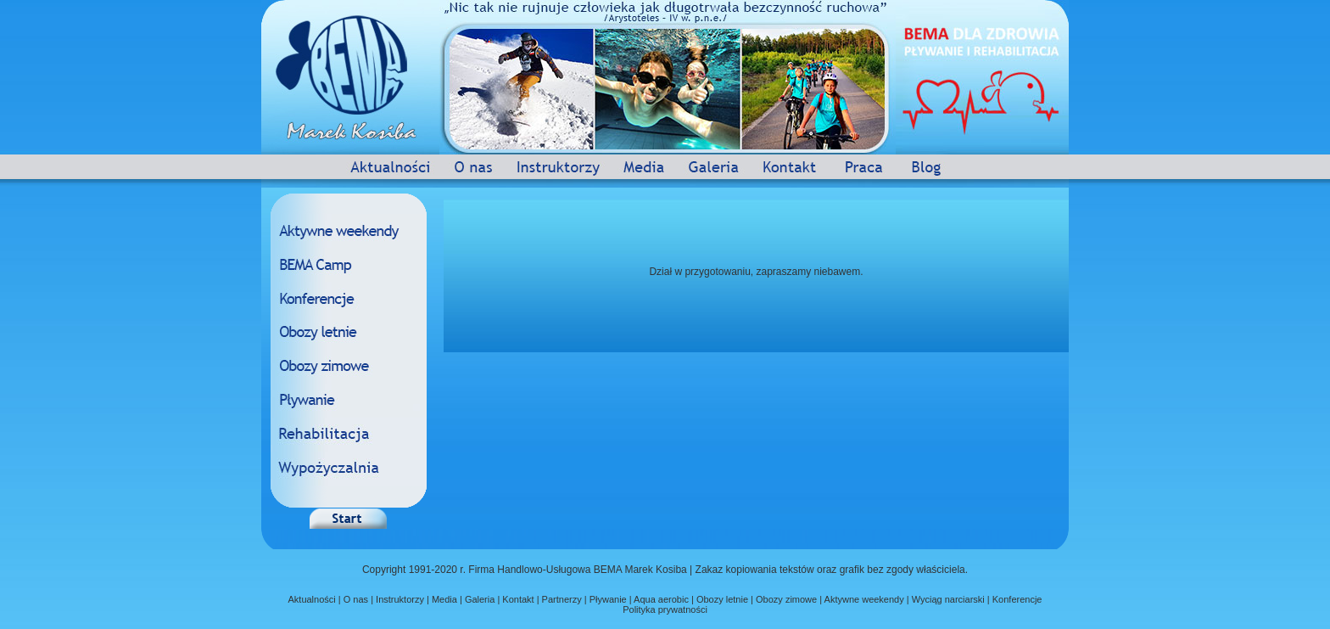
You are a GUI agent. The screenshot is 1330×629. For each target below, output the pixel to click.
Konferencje (1017, 599)
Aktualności (311, 599)
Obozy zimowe (786, 599)
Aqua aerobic (661, 599)
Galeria (480, 599)
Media (444, 599)
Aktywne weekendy (865, 599)
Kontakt (518, 599)
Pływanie (608, 599)
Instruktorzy (400, 599)
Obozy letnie (722, 599)
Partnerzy (560, 599)
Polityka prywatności (665, 609)
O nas (356, 599)
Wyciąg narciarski (948, 599)
